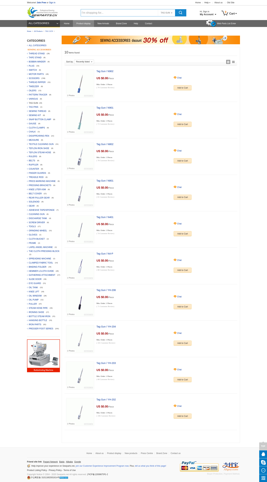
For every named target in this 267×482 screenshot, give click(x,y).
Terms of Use (70, 470)
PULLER (33, 304)
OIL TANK (33, 287)
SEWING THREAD (38, 111)
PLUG (32, 66)
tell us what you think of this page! (150, 466)
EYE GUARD (35, 283)
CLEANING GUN (37, 214)
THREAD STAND (37, 53)
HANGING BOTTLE (38, 320)
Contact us (175, 453)
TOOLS (32, 226)
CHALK (32, 132)
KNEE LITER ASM (37, 189)
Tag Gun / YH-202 (106, 399)
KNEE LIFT (34, 291)
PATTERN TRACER (38, 95)
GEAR (32, 206)
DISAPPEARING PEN (39, 136)
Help (206, 2)
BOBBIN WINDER (37, 62)
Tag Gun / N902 (104, 71)
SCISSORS (34, 78)
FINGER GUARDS (38, 173)
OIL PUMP (34, 300)
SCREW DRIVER (37, 222)
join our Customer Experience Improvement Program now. (102, 466)
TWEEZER (34, 86)
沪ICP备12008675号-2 (97, 474)
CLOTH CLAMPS (37, 128)
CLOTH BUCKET (37, 239)
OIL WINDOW (35, 296)
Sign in (52, 2)
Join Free (41, 2)
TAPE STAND (35, 57)
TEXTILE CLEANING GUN (41, 144)
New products (131, 453)
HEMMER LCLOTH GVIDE (41, 271)
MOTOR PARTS (36, 74)
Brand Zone (121, 23)
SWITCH (33, 70)
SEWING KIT (35, 115)
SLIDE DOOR (35, 279)
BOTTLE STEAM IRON (40, 316)
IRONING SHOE (37, 312)
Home (198, 2)
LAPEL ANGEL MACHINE (41, 247)
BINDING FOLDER (38, 267)
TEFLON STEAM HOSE (40, 152)
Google (77, 462)
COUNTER (34, 169)
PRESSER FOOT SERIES (41, 328)
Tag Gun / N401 (104, 217)
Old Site (230, 2)
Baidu (62, 462)
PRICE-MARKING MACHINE (42, 181)
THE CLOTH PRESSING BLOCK (44, 251)
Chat (179, 78)
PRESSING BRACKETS (40, 185)
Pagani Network (50, 462)
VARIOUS (33, 99)
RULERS (33, 156)
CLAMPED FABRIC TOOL (41, 263)
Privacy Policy (55, 470)
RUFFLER (34, 165)
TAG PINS (34, 107)
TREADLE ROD (36, 177)
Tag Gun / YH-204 (106, 326)
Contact (148, 23)
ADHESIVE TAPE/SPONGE (42, 210)
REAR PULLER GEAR (39, 198)
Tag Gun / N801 (104, 180)
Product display (83, 23)
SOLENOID (34, 202)
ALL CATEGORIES (39, 23)
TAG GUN (49, 31)
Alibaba (69, 462)
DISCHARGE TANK (38, 218)
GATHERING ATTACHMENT (42, 275)
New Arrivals (103, 23)
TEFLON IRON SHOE (39, 148)
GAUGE (33, 123)
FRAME (33, 243)
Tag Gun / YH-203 (106, 363)
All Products (38, 31)
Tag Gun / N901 (104, 107)
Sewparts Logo (43, 11)
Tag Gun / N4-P (104, 253)
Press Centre (147, 453)
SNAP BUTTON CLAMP (40, 119)
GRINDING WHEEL (38, 230)
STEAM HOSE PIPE (38, 308)
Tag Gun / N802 (104, 144)
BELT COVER (35, 193)
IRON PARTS (35, 324)
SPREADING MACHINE (40, 258)
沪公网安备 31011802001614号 (43, 477)
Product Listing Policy (37, 470)
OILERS (33, 90)
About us (218, 2)
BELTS (32, 160)
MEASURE (34, 140)
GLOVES (33, 235)
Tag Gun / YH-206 (106, 290)
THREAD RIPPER (37, 82)
